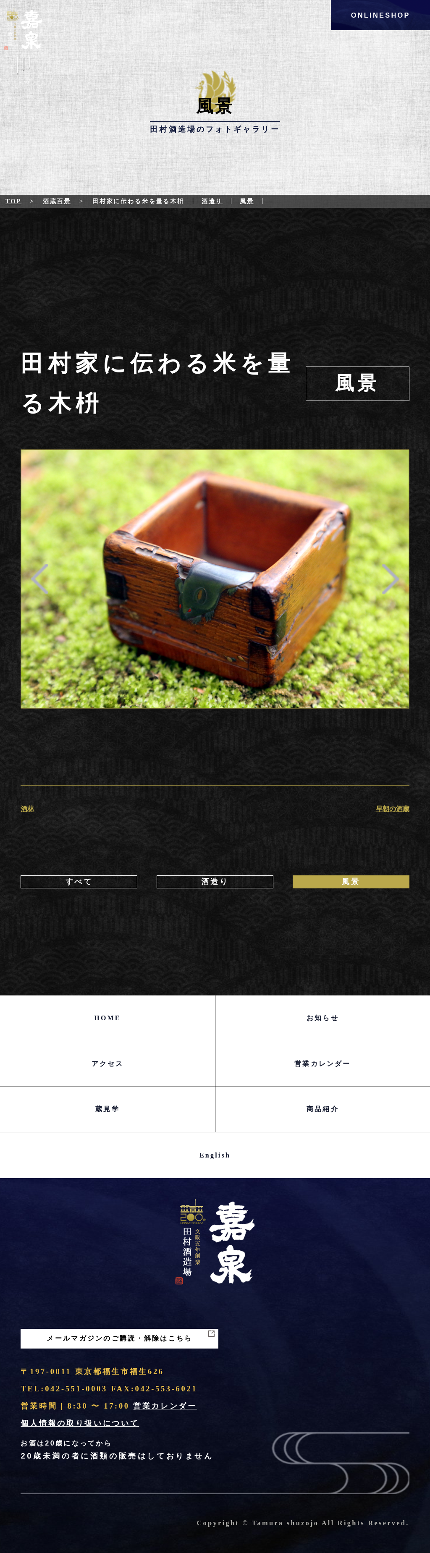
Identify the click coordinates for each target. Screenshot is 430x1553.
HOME (107, 1017)
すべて (79, 881)
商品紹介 (323, 1109)
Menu (23, 72)
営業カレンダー (322, 1063)
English (215, 1155)
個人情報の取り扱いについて (80, 1423)
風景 (247, 201)
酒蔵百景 (57, 201)
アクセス (108, 1063)
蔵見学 (107, 1109)
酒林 (27, 808)
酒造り (212, 201)
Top (13, 201)
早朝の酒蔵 (392, 808)
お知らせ (323, 1017)
